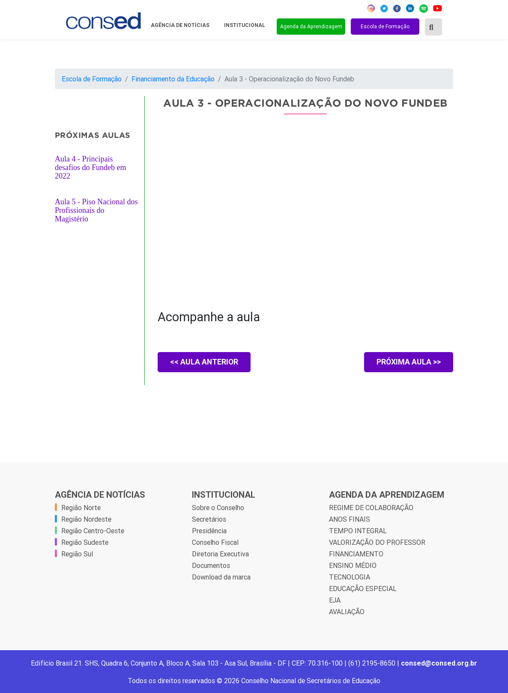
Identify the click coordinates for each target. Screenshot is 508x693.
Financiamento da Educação (173, 79)
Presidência (209, 530)
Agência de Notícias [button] (181, 25)
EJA (335, 600)
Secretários (209, 519)
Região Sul (77, 554)
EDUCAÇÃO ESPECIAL (363, 588)
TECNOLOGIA (349, 577)
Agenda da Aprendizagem (311, 26)
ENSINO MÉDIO (353, 565)
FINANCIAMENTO (356, 554)
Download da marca (221, 577)
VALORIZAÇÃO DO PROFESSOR (377, 542)
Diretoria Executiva (220, 554)
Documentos (211, 565)
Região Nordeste (86, 519)
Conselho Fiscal (215, 542)
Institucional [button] (245, 25)
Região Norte (81, 507)
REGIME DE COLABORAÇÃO (371, 507)
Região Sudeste (84, 542)
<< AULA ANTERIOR (204, 362)
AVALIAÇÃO (347, 611)
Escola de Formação (385, 26)
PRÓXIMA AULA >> (408, 362)
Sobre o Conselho (218, 507)
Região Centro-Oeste (92, 530)
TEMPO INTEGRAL (358, 530)
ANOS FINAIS (349, 519)
